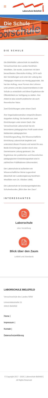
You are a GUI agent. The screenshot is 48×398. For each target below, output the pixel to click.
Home (6, 316)
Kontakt (7, 329)
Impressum (9, 322)
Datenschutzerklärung (14, 335)
